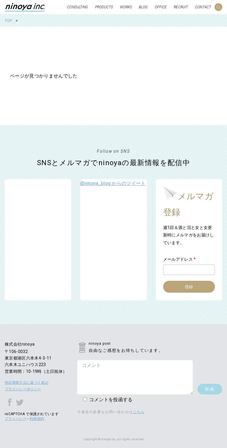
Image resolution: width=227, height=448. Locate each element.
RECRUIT (181, 7)
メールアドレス (179, 259)
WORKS (126, 7)
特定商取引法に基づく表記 (26, 383)
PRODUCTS (104, 7)
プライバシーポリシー (23, 389)
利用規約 (37, 419)
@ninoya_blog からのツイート (112, 183)
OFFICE (161, 7)
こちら (139, 412)
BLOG (143, 7)
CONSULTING (77, 7)
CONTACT (203, 7)
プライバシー (16, 419)
